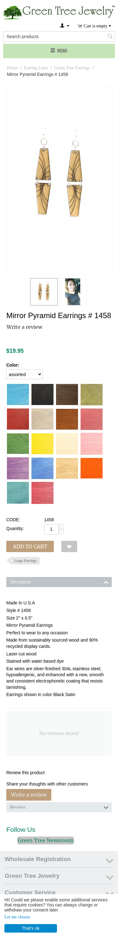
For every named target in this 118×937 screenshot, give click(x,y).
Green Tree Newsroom (46, 840)
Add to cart (30, 546)
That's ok (30, 928)
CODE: (13, 519)
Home (12, 68)
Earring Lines (36, 68)
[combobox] (59, 36)
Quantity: (15, 528)
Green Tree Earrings (72, 68)
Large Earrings (25, 560)
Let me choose (17, 917)
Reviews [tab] (59, 806)
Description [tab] (59, 581)
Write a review (24, 327)
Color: (12, 365)
